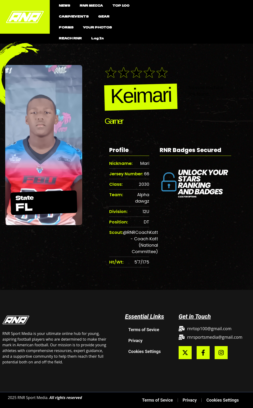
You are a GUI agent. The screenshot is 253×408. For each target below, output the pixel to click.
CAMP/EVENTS (74, 16)
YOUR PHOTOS (97, 27)
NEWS (64, 5)
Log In (97, 38)
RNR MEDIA (91, 5)
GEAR (103, 16)
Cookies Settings (144, 351)
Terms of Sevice (143, 329)
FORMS (66, 27)
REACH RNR (70, 38)
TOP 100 (120, 5)
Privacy (135, 340)
